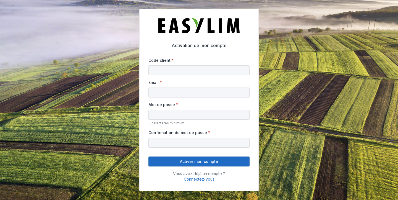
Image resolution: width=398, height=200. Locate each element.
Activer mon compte (199, 161)
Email (153, 82)
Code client (159, 60)
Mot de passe (161, 104)
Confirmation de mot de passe (177, 132)
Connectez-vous (199, 179)
